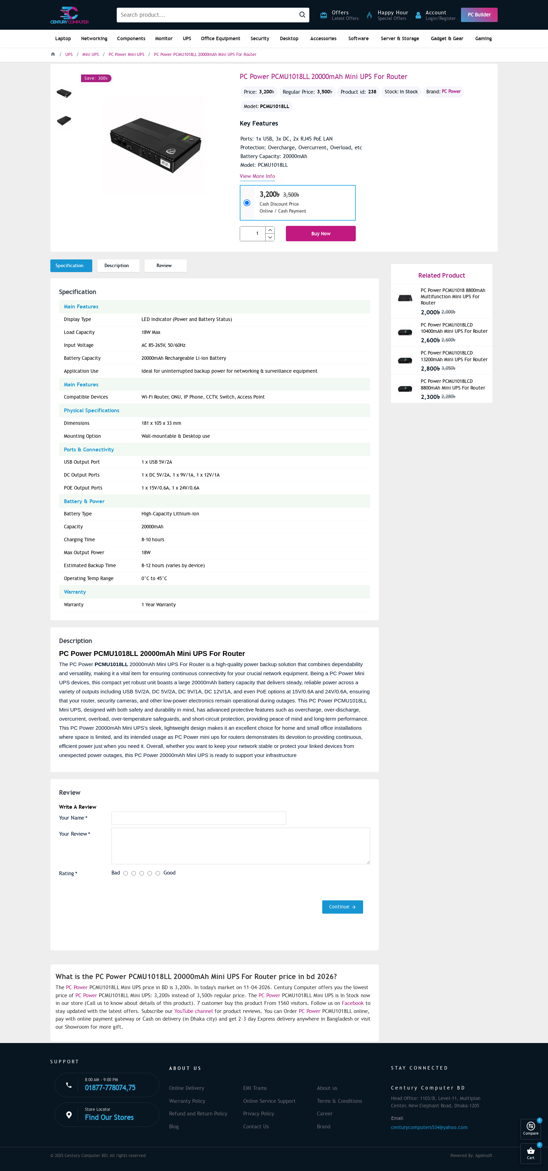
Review (164, 266)
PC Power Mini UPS (126, 54)
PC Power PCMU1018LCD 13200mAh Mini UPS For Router (454, 356)
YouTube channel (193, 1011)
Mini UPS (90, 54)
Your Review (73, 834)
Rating (66, 873)
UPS (69, 54)
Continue (339, 907)
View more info (257, 176)
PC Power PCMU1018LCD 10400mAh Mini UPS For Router (454, 328)
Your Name (71, 818)
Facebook (353, 1003)
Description (116, 266)
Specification (70, 266)
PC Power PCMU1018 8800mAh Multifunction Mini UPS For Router (453, 296)
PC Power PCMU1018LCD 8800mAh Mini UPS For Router (453, 384)
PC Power (451, 91)
